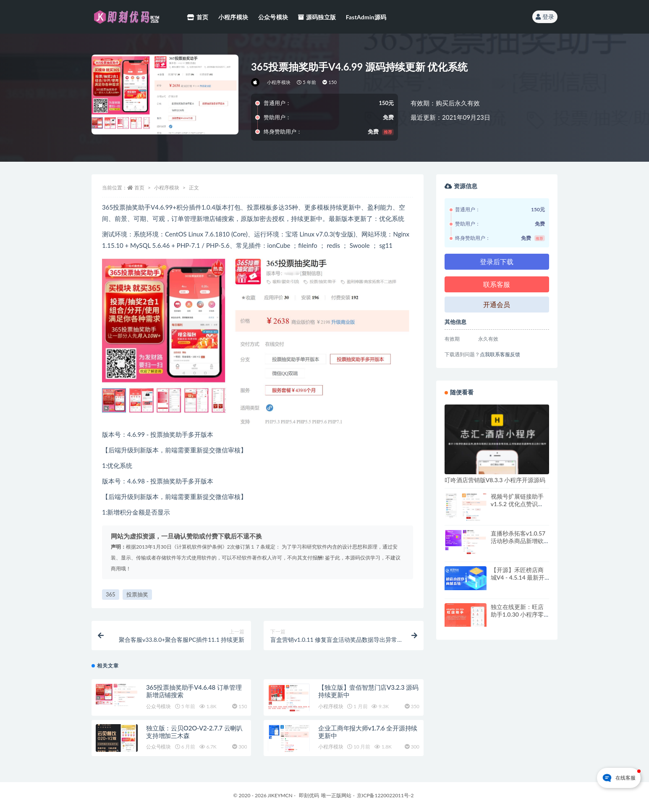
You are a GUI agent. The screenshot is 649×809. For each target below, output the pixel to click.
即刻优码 (309, 795)
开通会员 (496, 304)
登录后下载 (496, 261)
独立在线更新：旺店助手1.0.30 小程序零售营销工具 (517, 614)
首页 (139, 187)
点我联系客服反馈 (500, 354)
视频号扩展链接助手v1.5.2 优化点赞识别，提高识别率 (517, 504)
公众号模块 (158, 706)
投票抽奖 (137, 594)
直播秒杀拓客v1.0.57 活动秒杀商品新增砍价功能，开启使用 (518, 541)
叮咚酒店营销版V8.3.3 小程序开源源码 (495, 479)
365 (110, 594)
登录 (545, 16)
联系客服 (496, 284)
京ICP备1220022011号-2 (385, 795)
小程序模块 (278, 82)
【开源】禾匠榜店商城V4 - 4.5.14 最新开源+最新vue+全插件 (518, 577)
